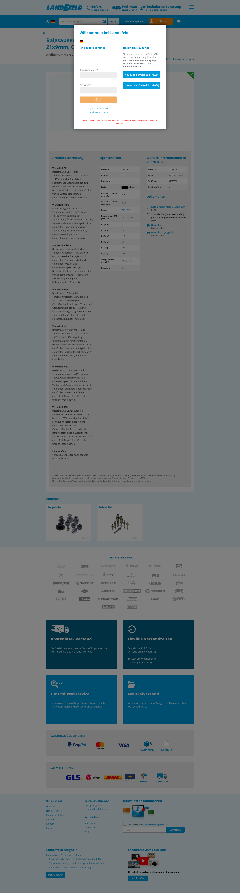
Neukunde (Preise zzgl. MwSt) (142, 74)
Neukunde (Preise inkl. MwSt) (142, 85)
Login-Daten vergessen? (98, 112)
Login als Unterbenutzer (98, 109)
